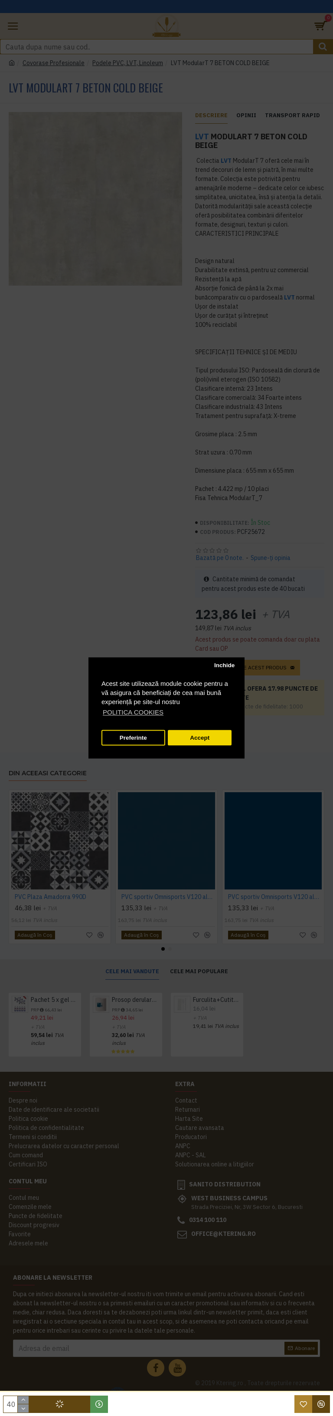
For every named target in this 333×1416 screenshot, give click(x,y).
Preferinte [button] (133, 737)
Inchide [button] (224, 665)
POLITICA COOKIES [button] (133, 712)
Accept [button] (199, 737)
